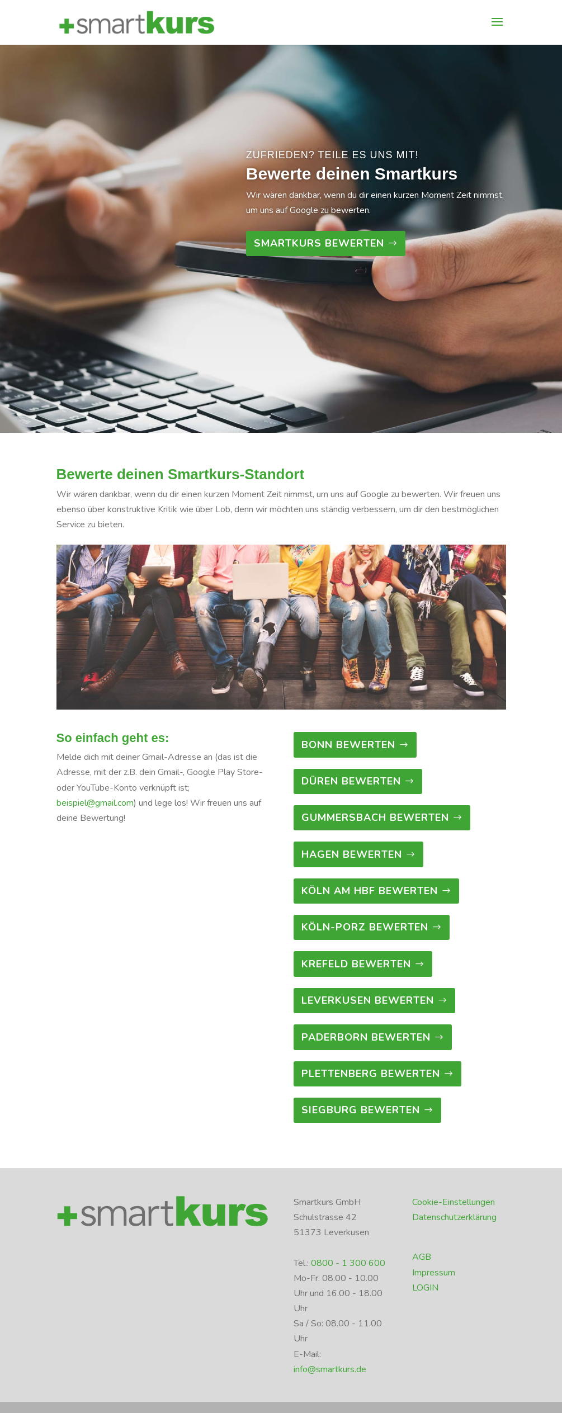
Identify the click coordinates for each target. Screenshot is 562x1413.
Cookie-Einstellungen (453, 1202)
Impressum (433, 1272)
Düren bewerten (351, 781)
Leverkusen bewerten (367, 1000)
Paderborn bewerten (366, 1037)
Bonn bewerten (348, 745)
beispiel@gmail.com (95, 803)
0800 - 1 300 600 (348, 1263)
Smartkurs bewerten (319, 243)
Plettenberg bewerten (370, 1073)
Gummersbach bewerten (375, 817)
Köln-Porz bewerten (364, 927)
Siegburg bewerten (360, 1110)
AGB (421, 1257)
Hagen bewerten (351, 854)
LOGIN (425, 1288)
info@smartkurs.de (330, 1369)
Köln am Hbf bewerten (369, 890)
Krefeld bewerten (356, 964)
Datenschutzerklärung (454, 1217)
